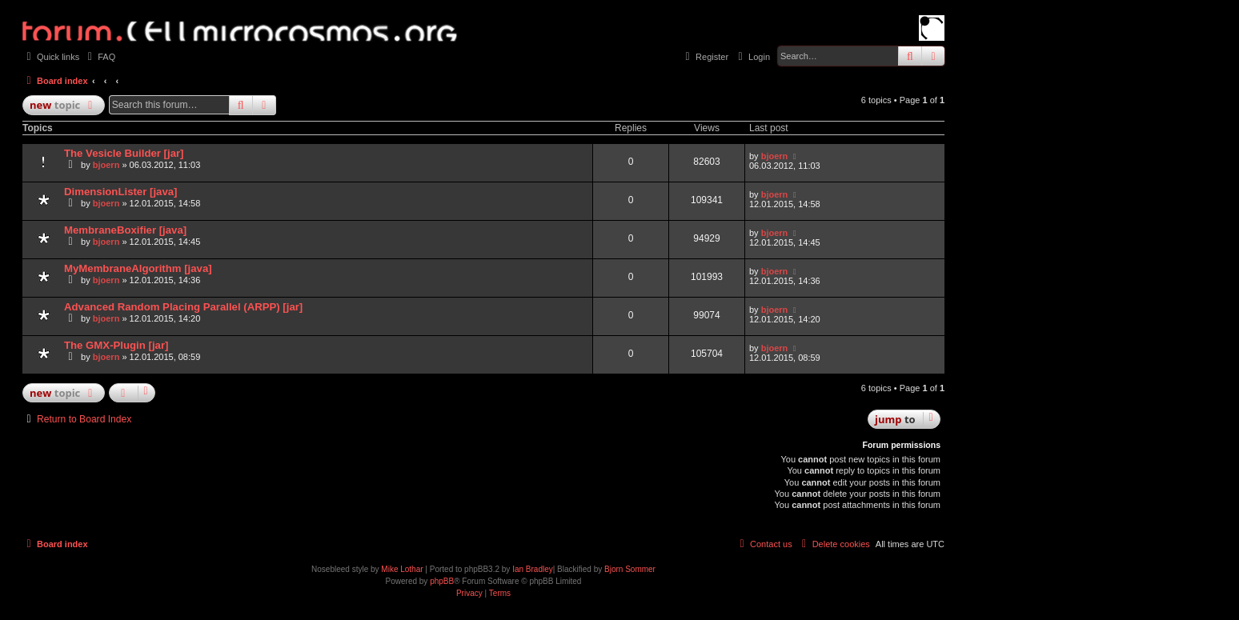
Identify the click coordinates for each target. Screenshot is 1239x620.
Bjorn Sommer (630, 569)
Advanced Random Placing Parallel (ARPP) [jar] (183, 307)
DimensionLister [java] (120, 192)
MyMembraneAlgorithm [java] (138, 268)
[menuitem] (99, 56)
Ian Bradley (532, 569)
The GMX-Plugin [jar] (116, 345)
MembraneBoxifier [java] (125, 230)
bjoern (106, 165)
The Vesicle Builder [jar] (124, 153)
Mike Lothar (402, 569)
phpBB (442, 581)
